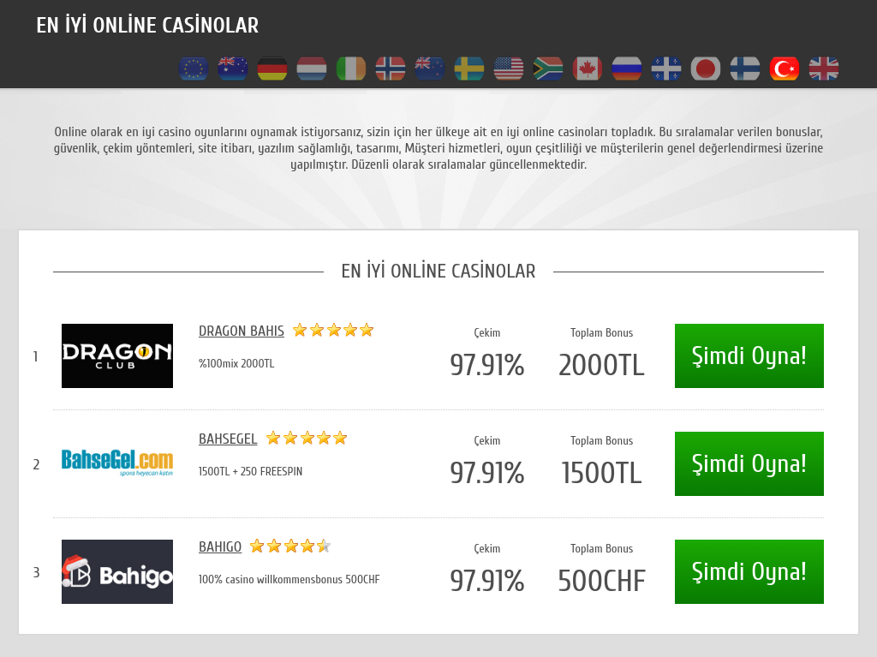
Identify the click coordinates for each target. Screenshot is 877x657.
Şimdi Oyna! (749, 356)
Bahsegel (228, 439)
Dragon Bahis (241, 331)
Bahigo (220, 547)
